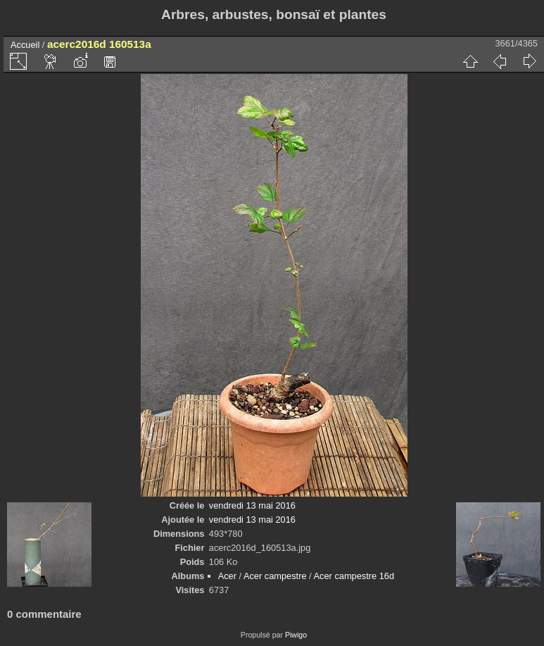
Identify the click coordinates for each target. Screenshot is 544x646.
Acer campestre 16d (354, 576)
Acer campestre (275, 576)
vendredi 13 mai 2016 (252, 505)
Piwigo (296, 635)
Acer (227, 576)
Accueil (25, 44)
